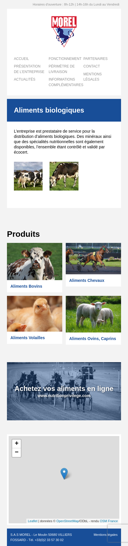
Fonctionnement (65, 59)
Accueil (21, 59)
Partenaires (95, 59)
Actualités (24, 79)
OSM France (109, 521)
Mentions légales (106, 534)
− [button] (17, 452)
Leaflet (32, 521)
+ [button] (17, 444)
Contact (91, 66)
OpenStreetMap (67, 521)
